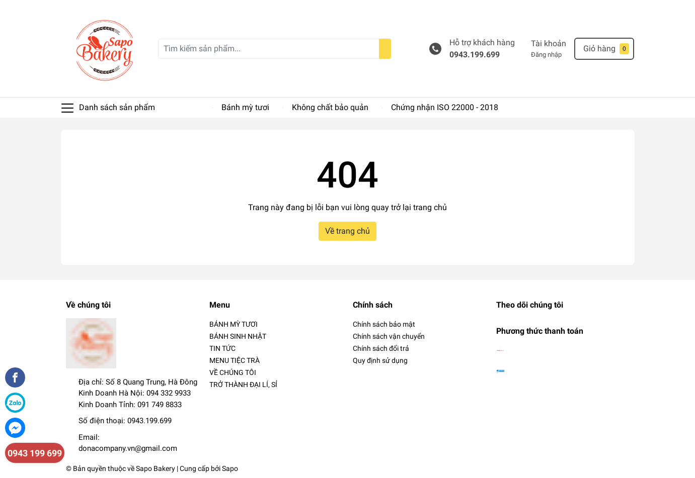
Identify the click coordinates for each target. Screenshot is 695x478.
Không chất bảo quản (330, 107)
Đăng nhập (546, 54)
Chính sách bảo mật (384, 324)
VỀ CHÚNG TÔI (232, 372)
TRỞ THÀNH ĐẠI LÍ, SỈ (243, 384)
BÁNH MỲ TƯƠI (233, 324)
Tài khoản (548, 43)
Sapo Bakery (155, 468)
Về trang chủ (347, 231)
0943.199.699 (474, 54)
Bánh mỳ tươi (245, 107)
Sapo (230, 468)
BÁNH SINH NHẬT (237, 336)
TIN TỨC (222, 348)
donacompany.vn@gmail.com (128, 448)
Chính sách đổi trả (381, 348)
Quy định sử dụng (380, 360)
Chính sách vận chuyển (389, 336)
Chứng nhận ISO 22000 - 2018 (444, 107)
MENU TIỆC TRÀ (234, 360)
